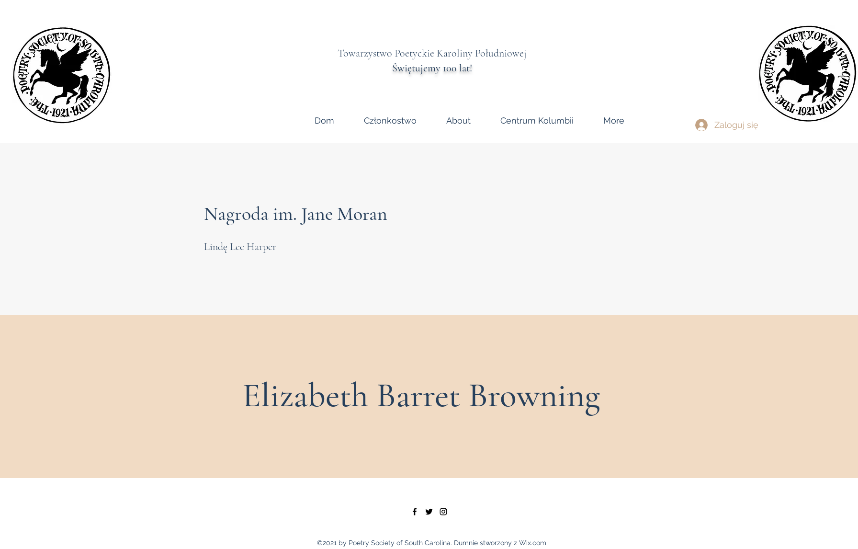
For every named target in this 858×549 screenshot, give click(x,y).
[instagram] (443, 511)
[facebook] (414, 511)
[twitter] (429, 511)
